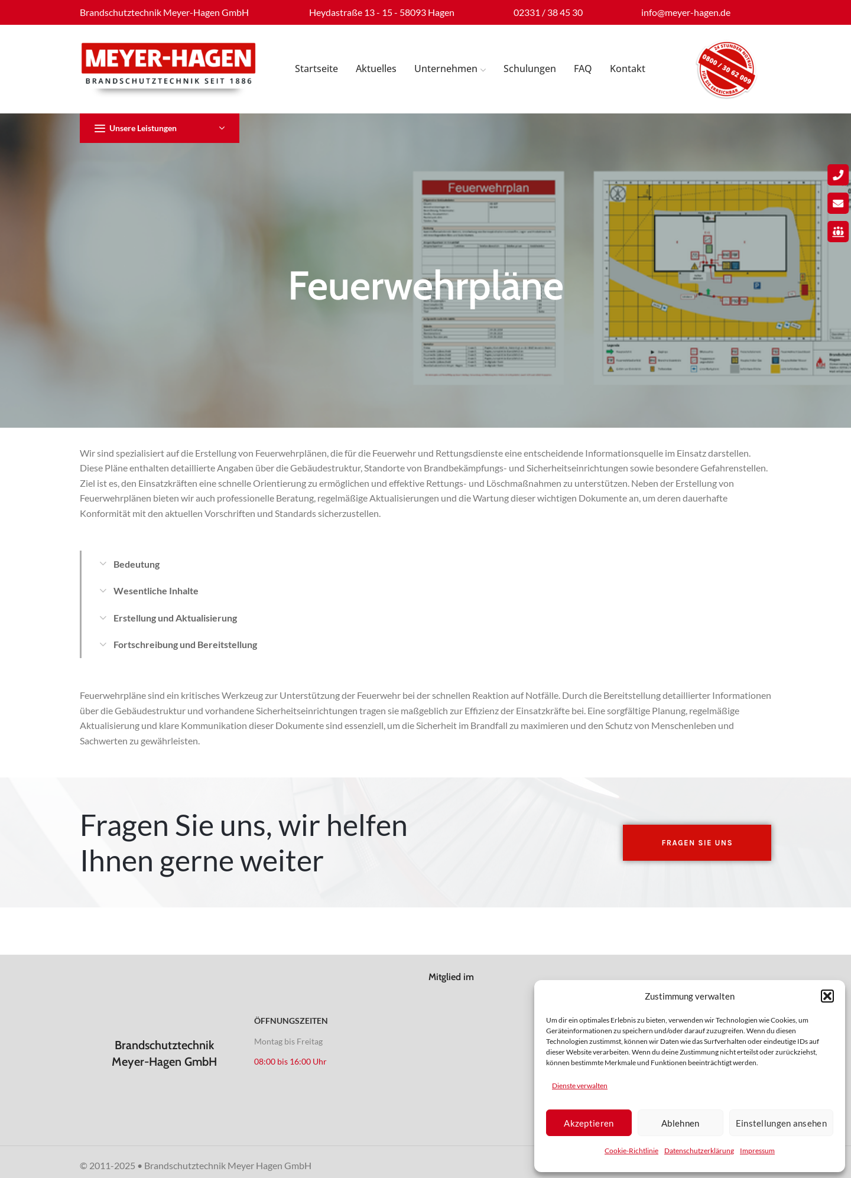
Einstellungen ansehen (781, 1123)
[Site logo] (168, 69)
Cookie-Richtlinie (631, 1150)
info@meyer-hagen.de (685, 12)
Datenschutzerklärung (699, 1150)
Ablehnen (680, 1123)
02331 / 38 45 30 (548, 12)
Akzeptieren (588, 1123)
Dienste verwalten (580, 1085)
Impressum (757, 1150)
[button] (827, 996)
